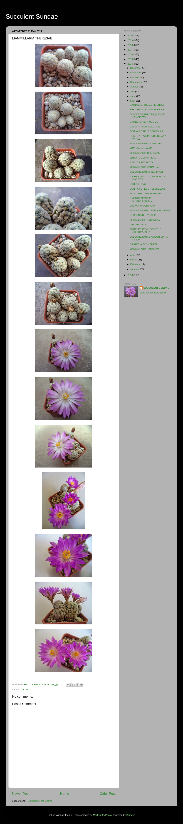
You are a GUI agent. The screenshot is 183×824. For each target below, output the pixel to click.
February (135, 264)
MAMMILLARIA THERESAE (145, 153)
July (132, 91)
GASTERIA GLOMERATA (143, 244)
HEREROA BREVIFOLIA (143, 215)
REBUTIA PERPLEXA (142, 162)
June (133, 96)
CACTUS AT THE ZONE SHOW (147, 105)
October (135, 77)
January (135, 269)
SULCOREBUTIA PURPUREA (146, 143)
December (136, 68)
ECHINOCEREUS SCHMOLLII (146, 131)
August (134, 86)
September (136, 82)
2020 (130, 35)
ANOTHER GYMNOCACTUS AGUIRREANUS (145, 230)
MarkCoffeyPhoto (102, 815)
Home (64, 793)
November (136, 72)
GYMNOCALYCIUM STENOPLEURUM (141, 199)
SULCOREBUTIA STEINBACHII (147, 171)
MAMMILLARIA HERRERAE (145, 219)
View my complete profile (153, 292)
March (134, 259)
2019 (130, 40)
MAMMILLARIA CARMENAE (145, 167)
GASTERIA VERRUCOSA (144, 121)
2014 (130, 63)
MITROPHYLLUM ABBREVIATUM (148, 193)
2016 (130, 54)
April (133, 255)
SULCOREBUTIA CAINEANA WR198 (150, 210)
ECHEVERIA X (138, 184)
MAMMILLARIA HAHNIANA (144, 249)
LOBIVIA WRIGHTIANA (142, 205)
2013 (130, 275)
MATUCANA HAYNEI (141, 148)
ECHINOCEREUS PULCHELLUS (148, 188)
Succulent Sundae (32, 16)
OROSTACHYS (138, 224)
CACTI (24, 689)
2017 (130, 49)
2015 (130, 59)
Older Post (108, 793)
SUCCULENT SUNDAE (156, 288)
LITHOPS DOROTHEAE (143, 157)
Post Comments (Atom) (39, 801)
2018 (130, 45)
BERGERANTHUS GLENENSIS (147, 109)
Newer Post (20, 793)
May (132, 100)
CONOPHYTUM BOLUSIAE (145, 126)
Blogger (130, 815)
